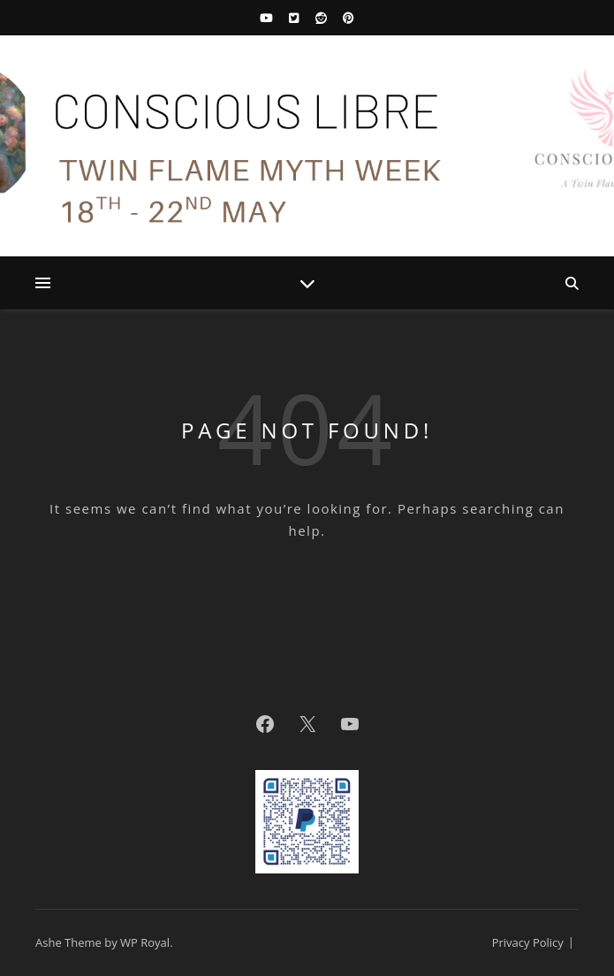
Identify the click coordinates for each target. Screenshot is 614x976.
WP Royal (145, 942)
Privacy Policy (528, 942)
